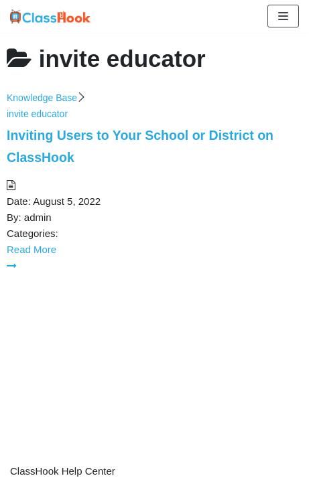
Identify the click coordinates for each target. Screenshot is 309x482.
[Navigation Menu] (283, 16)
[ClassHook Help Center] (50, 16)
